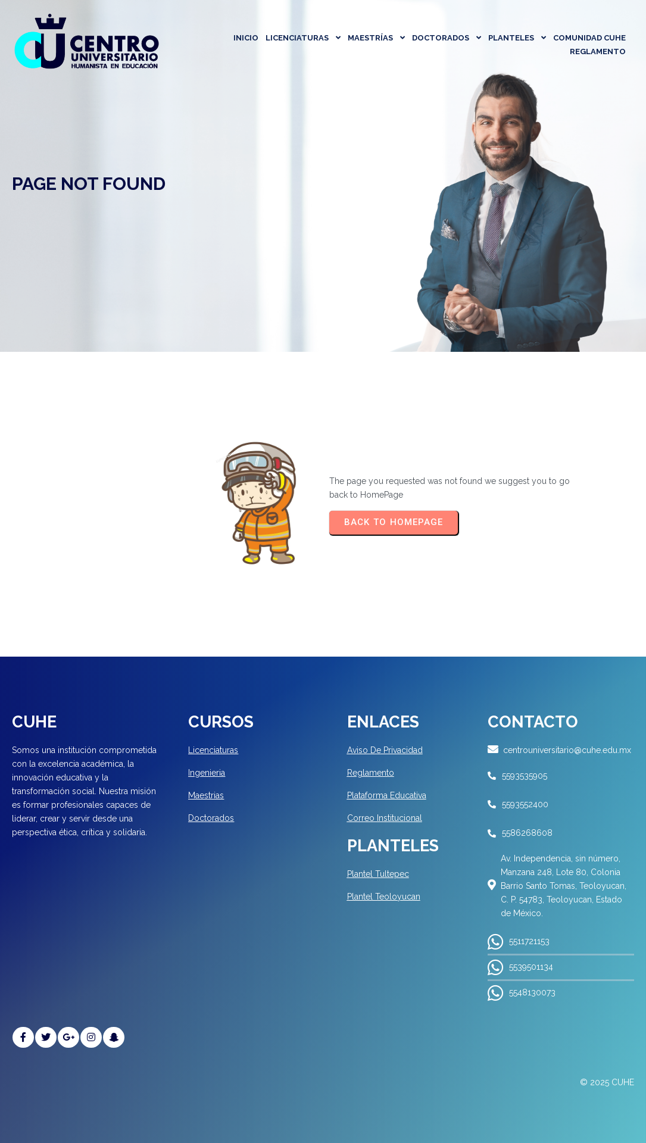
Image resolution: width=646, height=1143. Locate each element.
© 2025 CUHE (607, 1082)
